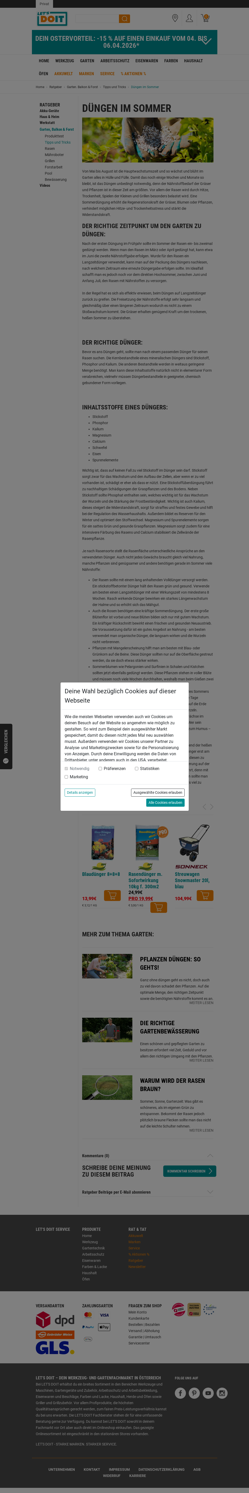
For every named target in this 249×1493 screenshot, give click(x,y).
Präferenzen (115, 768)
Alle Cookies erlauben (165, 802)
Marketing (79, 776)
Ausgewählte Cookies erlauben (157, 792)
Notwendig (79, 768)
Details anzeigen (80, 792)
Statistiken (149, 768)
